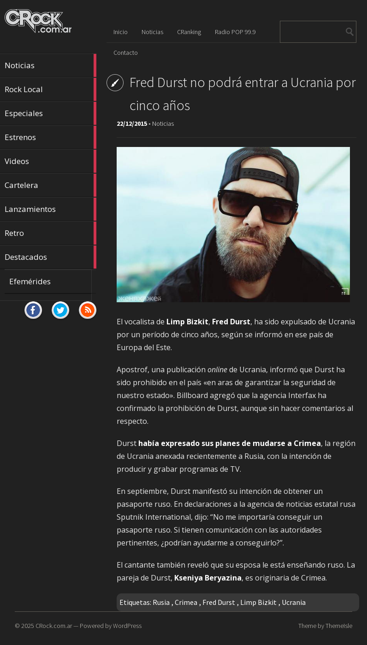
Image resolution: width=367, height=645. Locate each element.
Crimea (186, 602)
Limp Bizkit (258, 602)
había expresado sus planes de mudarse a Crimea (229, 443)
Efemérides (30, 281)
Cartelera (50, 185)
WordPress (127, 626)
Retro (50, 233)
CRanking (189, 32)
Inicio (120, 32)
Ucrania (294, 602)
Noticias (50, 65)
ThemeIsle (339, 626)
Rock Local (50, 89)
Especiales (50, 113)
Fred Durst (218, 602)
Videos (50, 161)
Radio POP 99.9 (235, 32)
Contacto (125, 52)
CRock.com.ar (54, 626)
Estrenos (50, 137)
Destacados (50, 257)
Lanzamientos (50, 209)
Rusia (161, 602)
